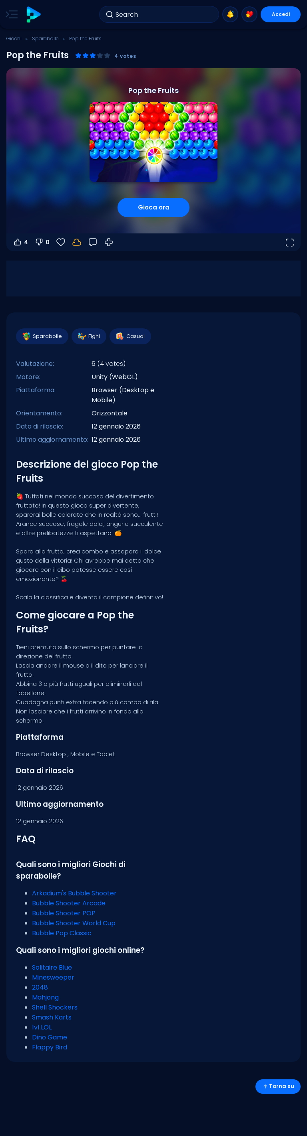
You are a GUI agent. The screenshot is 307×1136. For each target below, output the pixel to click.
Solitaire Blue (52, 967)
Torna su (278, 1086)
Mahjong (45, 997)
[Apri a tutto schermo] (289, 242)
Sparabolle (45, 38)
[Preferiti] (61, 242)
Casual (130, 336)
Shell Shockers (55, 1007)
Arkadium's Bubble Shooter (74, 893)
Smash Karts (52, 1017)
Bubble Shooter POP (64, 913)
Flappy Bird (49, 1047)
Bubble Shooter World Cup (74, 923)
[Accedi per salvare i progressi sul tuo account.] (77, 242)
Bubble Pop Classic (62, 933)
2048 (40, 987)
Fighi (88, 336)
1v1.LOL (42, 1027)
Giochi (14, 38)
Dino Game (49, 1037)
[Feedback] (93, 242)
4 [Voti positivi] (20, 242)
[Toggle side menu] (10, 14)
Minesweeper (53, 977)
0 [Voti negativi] (42, 242)
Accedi (281, 14)
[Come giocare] (109, 242)
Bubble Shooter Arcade (69, 903)
